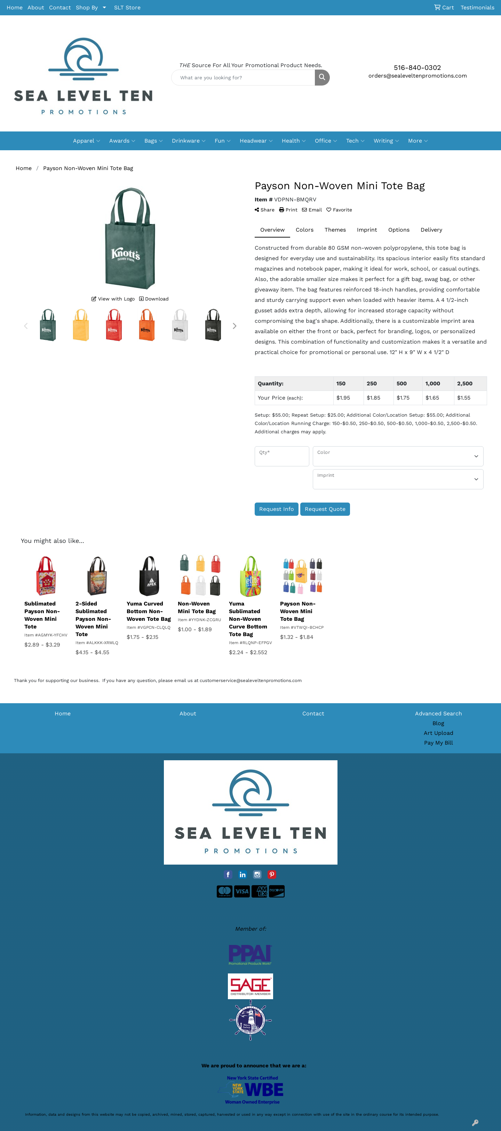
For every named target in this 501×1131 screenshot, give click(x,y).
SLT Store (127, 7)
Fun (223, 141)
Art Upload (438, 733)
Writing (386, 141)
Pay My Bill (438, 742)
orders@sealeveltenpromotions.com (417, 75)
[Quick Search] (243, 78)
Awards (122, 141)
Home (15, 7)
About (35, 7)
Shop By (87, 7)
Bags (153, 141)
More (418, 141)
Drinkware (189, 141)
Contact (60, 7)
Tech (355, 141)
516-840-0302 (417, 67)
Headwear (256, 141)
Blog (438, 723)
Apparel (86, 141)
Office (326, 141)
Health (294, 141)
